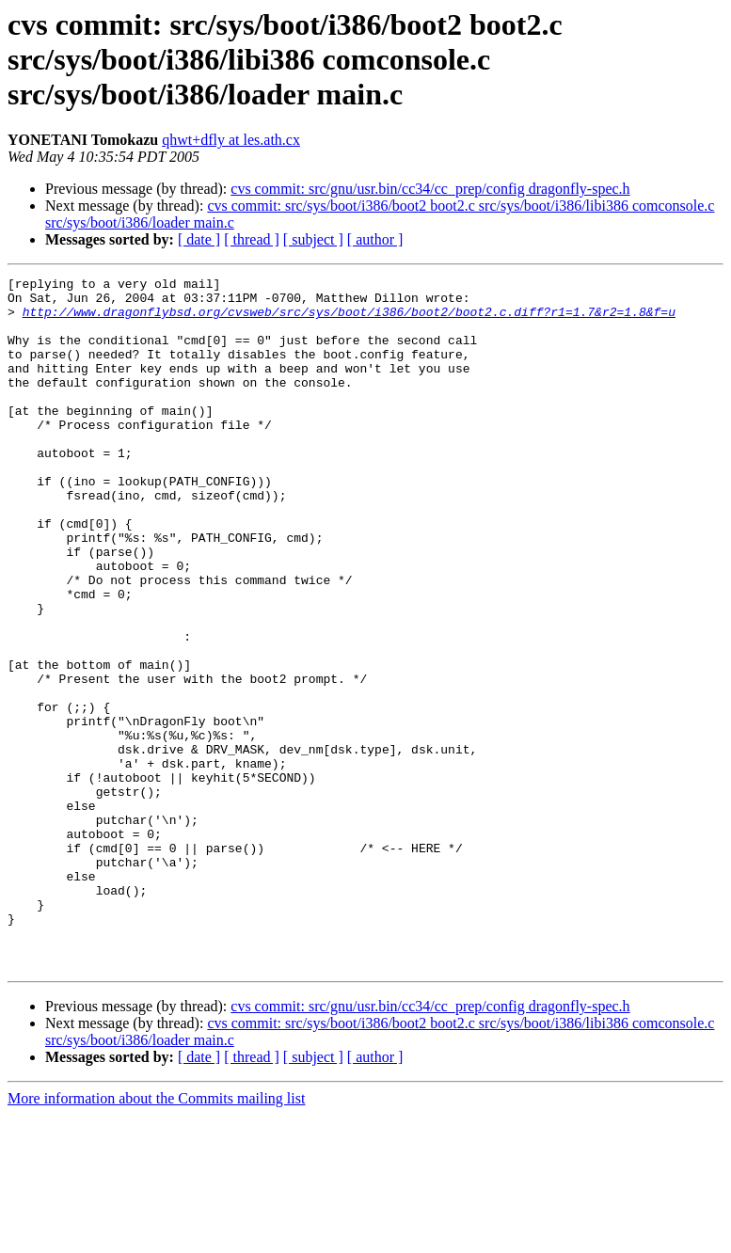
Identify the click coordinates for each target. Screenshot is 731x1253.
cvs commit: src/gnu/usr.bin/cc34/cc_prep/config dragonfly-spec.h (429, 189)
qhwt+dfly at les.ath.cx (231, 140)
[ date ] (199, 239)
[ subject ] (313, 239)
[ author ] (375, 239)
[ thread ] (251, 239)
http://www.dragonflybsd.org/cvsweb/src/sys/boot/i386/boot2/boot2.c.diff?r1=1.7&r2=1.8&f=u (349, 319)
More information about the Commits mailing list (156, 1237)
